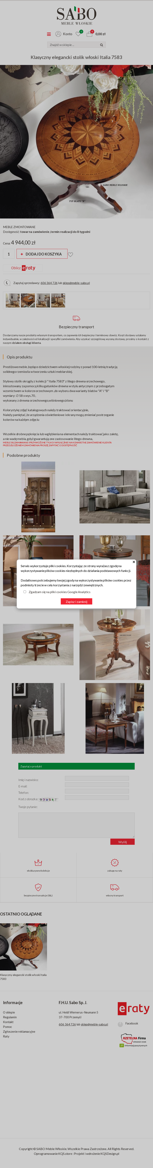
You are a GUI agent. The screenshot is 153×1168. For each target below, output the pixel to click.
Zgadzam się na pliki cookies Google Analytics (59, 592)
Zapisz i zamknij (76, 601)
